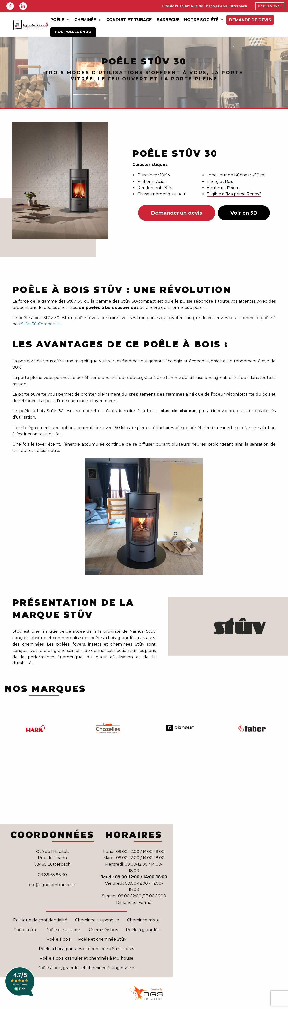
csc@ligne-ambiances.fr (52, 885)
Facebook (10, 6)
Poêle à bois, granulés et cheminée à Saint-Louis (86, 948)
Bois (229, 181)
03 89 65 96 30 (270, 6)
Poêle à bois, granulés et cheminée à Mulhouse (86, 958)
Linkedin (23, 6)
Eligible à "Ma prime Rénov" (234, 194)
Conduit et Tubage (129, 19)
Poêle (60, 20)
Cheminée (87, 20)
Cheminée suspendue (97, 920)
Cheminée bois (103, 929)
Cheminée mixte (143, 920)
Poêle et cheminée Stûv (102, 939)
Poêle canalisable (63, 929)
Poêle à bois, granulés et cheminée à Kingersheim (86, 967)
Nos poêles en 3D (73, 32)
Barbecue (168, 19)
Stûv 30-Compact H (41, 324)
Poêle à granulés (142, 929)
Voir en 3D (243, 213)
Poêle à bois (58, 939)
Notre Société (204, 20)
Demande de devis (250, 20)
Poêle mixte (25, 929)
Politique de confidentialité (40, 920)
